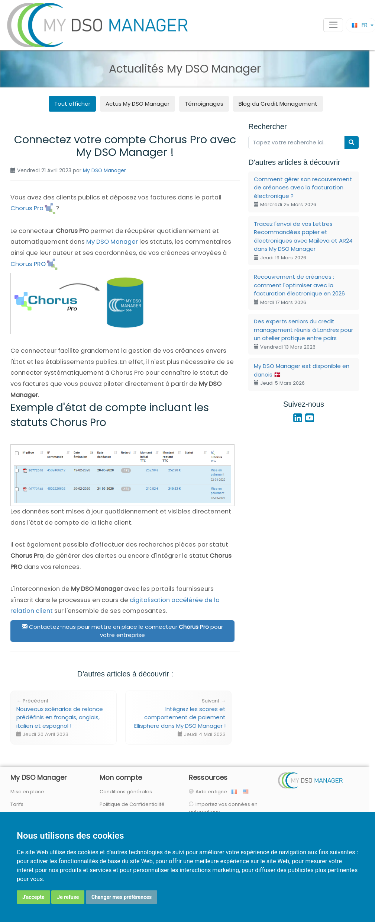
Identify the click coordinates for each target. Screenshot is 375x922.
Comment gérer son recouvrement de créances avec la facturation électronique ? (303, 191)
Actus (137, 104)
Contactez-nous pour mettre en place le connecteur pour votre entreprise (122, 631)
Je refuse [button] (68, 897)
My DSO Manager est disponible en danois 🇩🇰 (301, 374)
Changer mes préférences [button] (121, 897)
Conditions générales (126, 791)
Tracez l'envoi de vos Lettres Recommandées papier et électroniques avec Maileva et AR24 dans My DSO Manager (303, 240)
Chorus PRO (28, 264)
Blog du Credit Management (278, 104)
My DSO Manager (104, 170)
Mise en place (27, 791)
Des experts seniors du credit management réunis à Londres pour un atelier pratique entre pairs (303, 333)
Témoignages (204, 104)
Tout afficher (72, 104)
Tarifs (16, 804)
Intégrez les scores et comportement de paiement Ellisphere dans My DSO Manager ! (180, 717)
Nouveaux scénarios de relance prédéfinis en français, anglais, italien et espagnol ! (59, 717)
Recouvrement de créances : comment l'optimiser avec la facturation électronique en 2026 (299, 289)
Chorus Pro (26, 208)
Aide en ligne (213, 791)
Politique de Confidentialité (132, 804)
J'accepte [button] (33, 897)
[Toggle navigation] (333, 25)
